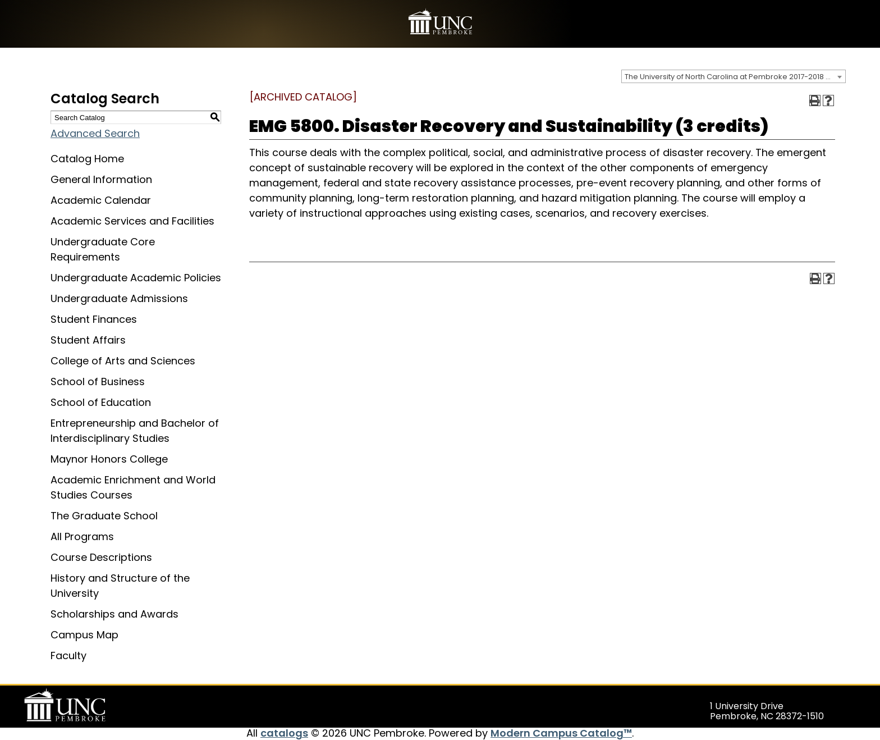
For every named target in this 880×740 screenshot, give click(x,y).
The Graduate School (104, 516)
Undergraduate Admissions (119, 298)
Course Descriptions (101, 557)
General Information (101, 179)
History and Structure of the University (120, 585)
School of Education (101, 402)
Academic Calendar (101, 200)
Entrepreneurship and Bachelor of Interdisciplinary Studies (135, 430)
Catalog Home (87, 159)
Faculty (68, 655)
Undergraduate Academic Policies (136, 278)
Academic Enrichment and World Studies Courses (133, 487)
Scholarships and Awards (114, 614)
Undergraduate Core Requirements (103, 249)
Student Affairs (88, 340)
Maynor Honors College (109, 459)
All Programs (82, 536)
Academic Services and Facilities (132, 221)
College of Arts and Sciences (123, 361)
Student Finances (94, 319)
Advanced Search (95, 133)
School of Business (98, 381)
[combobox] (733, 76)
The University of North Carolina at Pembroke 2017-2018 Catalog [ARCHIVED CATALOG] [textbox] (735, 76)
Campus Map (84, 635)
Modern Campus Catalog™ (561, 733)
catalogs (284, 733)
